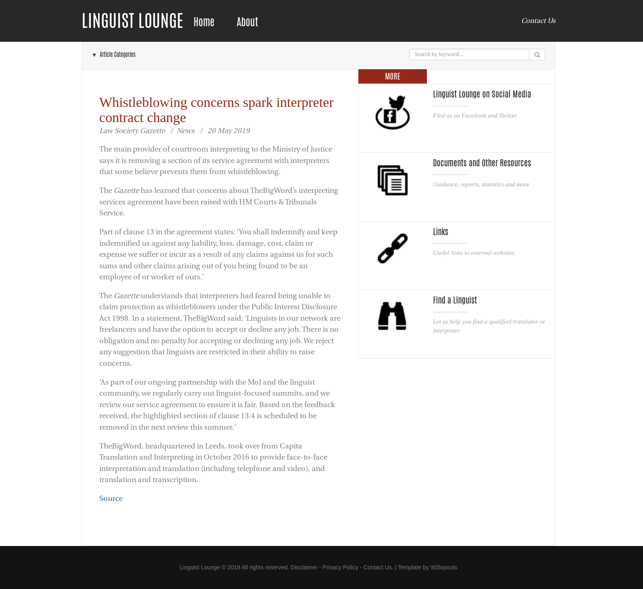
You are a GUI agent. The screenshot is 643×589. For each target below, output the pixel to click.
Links (440, 232)
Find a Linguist (455, 300)
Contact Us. (378, 567)
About (247, 21)
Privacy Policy (340, 567)
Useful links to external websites (474, 252)
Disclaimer (304, 567)
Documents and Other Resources (482, 163)
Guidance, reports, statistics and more (481, 184)
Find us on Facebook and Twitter (475, 115)
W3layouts (444, 567)
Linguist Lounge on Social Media (482, 94)
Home (204, 21)
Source (111, 498)
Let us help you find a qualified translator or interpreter (489, 326)
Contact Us (538, 21)
